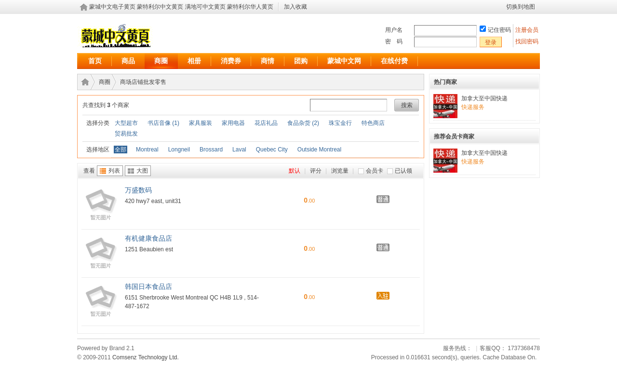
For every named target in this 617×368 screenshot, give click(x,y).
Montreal (147, 149)
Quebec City (272, 149)
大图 (142, 170)
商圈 (161, 61)
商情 (267, 61)
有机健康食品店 (148, 238)
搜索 (407, 105)
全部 (120, 149)
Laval (239, 149)
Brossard (211, 149)
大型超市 (126, 123)
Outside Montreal (319, 149)
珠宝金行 (340, 123)
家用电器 (233, 123)
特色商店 (373, 123)
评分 (316, 170)
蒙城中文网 (344, 61)
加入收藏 (295, 6)
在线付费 (394, 61)
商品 (128, 61)
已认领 (403, 170)
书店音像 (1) (163, 123)
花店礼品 (266, 123)
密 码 (393, 41)
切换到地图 (520, 6)
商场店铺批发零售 (143, 82)
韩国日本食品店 (148, 286)
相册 (194, 61)
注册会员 (527, 30)
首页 (95, 61)
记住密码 (499, 30)
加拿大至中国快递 (484, 98)
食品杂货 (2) (303, 123)
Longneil (179, 149)
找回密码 (526, 41)
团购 (301, 61)
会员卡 (374, 170)
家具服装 (200, 123)
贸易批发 (126, 133)
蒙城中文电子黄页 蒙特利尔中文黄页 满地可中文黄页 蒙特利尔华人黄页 (181, 6)
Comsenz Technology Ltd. (145, 357)
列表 (114, 170)
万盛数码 (138, 190)
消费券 (231, 61)
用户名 (393, 30)
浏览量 (340, 170)
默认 (294, 170)
